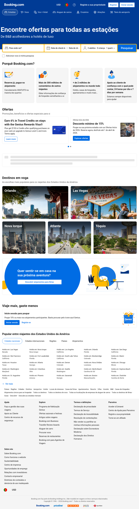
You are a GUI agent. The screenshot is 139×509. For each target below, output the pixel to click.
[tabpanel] (69, 367)
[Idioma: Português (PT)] (66, 5)
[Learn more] (10, 139)
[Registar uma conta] (113, 4)
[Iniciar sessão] (127, 4)
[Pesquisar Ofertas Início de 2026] (81, 138)
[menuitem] (10, 12)
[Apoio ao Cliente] (74, 5)
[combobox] (25, 48)
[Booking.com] (14, 5)
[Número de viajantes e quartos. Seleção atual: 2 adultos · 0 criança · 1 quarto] (99, 48)
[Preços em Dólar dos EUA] (58, 5)
